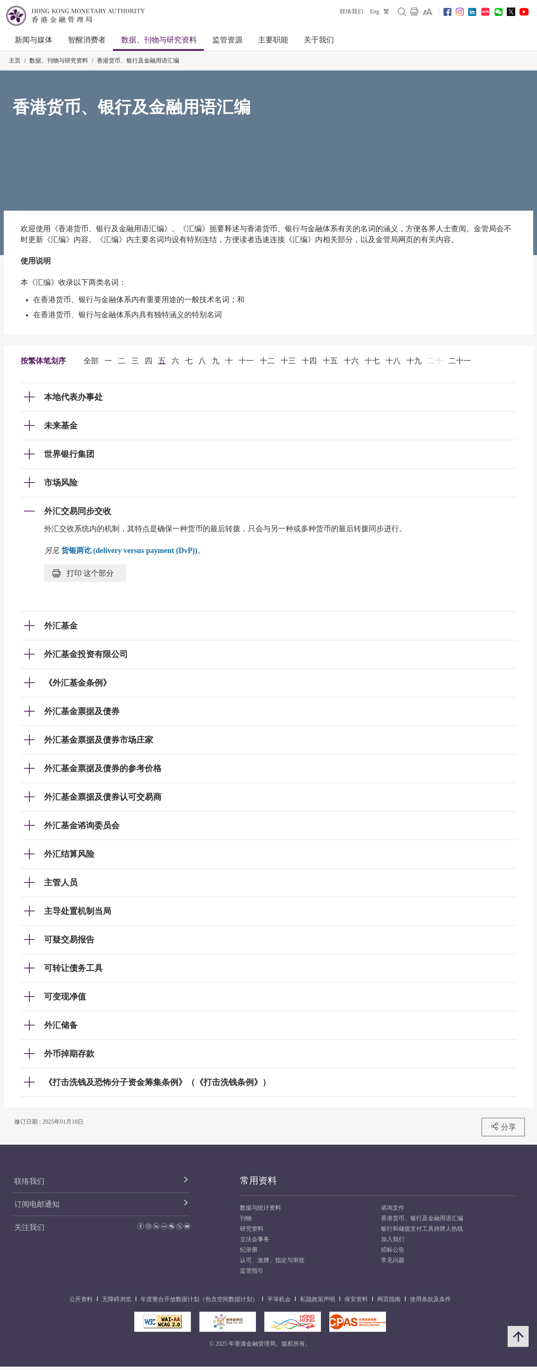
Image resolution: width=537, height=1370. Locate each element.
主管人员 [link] (61, 882)
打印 (83, 573)
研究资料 (251, 1229)
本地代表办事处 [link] (73, 397)
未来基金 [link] (61, 425)
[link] (428, 12)
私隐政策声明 (317, 1299)
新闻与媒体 (33, 40)
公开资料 (81, 1299)
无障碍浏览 (116, 1299)
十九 (414, 361)
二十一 (459, 361)
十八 (393, 361)
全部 (91, 361)
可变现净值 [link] (65, 996)
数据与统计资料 (260, 1208)
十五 (330, 361)
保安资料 (356, 1299)
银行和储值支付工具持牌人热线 (422, 1229)
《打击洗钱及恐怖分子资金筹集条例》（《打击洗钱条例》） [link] (157, 1082)
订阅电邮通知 (37, 1204)
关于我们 (319, 40)
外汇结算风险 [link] (69, 854)
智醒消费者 (87, 40)
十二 (267, 361)
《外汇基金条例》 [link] (77, 682)
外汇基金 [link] (61, 625)
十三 (288, 361)
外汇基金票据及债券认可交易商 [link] (103, 796)
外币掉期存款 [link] (69, 1053)
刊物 (246, 1218)
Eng (374, 11)
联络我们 (351, 11)
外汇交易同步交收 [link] (77, 511)
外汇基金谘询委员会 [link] (82, 825)
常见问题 (392, 1260)
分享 (503, 1126)
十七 (372, 361)
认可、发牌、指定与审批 (272, 1260)
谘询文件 (392, 1208)
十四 (309, 361)
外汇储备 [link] (61, 1025)
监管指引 (251, 1271)
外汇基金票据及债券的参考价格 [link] (103, 768)
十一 (246, 361)
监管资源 (227, 40)
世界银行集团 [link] (69, 454)
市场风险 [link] (61, 482)
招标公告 (392, 1250)
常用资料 (258, 1180)
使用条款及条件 (430, 1299)
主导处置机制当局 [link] (77, 911)
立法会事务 (254, 1239)
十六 (351, 361)
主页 (15, 60)
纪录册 (249, 1250)
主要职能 (273, 40)
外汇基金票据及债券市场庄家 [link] (98, 739)
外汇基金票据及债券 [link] (82, 711)
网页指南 (389, 1299)
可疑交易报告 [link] (69, 939)
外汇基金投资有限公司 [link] (86, 654)
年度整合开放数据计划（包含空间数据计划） (199, 1299)
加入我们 (392, 1239)
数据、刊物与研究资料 (159, 40)
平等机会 (279, 1299)
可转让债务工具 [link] (73, 968)
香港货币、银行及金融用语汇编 (138, 60)
